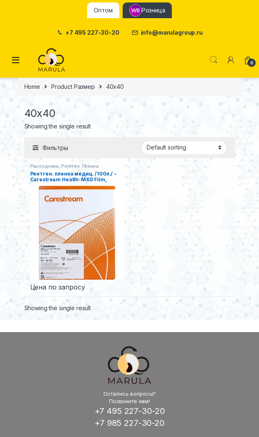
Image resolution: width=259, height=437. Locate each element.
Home (32, 86)
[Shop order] (184, 147)
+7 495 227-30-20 (87, 32)
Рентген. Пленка (80, 166)
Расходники (44, 166)
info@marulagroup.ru (167, 32)
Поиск (213, 59)
